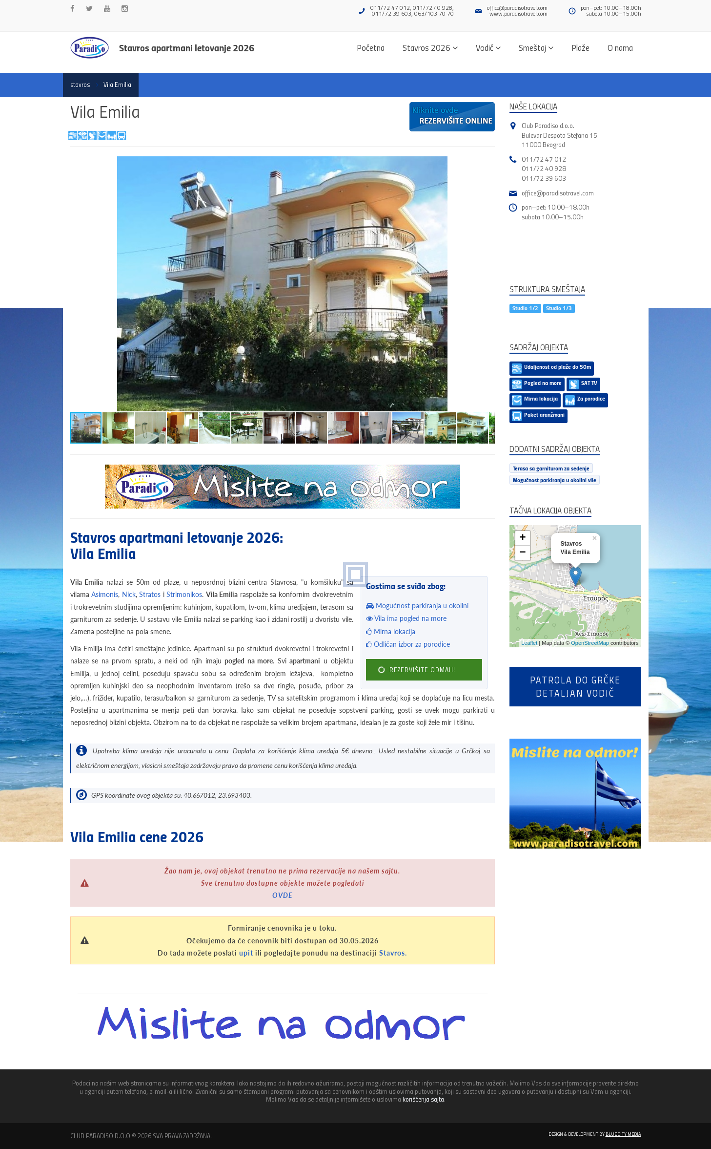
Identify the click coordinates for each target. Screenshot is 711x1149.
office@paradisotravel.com (517, 7)
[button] (486, 165)
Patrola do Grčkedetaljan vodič (575, 686)
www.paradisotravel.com (518, 13)
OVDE (282, 895)
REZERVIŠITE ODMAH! (416, 670)
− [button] (522, 553)
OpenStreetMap (590, 643)
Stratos (150, 594)
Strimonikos (184, 594)
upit (246, 953)
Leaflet (529, 643)
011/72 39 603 (544, 178)
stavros (80, 84)
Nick (129, 594)
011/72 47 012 (544, 159)
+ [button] (522, 538)
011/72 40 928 (544, 168)
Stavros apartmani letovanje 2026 (186, 47)
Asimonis (104, 594)
